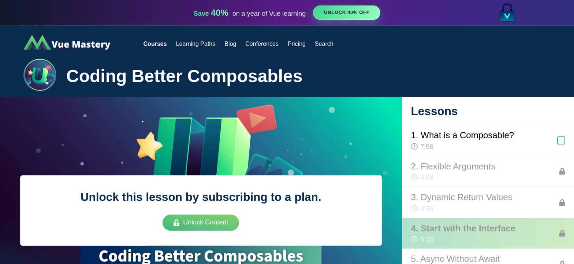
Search (324, 44)
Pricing (297, 44)
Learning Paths (196, 44)
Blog (230, 44)
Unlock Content (201, 222)
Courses (155, 44)
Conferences (262, 44)
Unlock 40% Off (346, 12)
